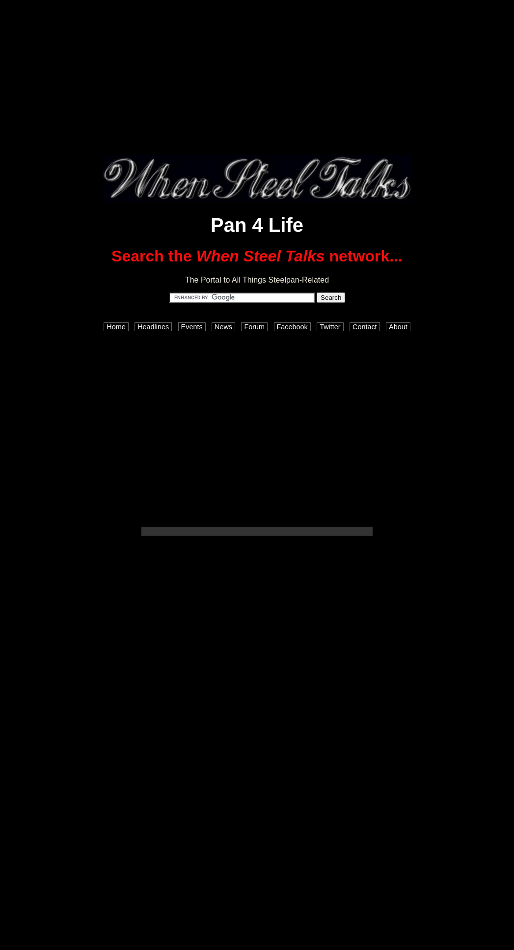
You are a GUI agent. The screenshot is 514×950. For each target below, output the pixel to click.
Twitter (330, 327)
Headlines (153, 327)
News (223, 327)
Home (116, 327)
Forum (254, 327)
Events (192, 327)
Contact (364, 327)
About (398, 327)
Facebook (292, 327)
